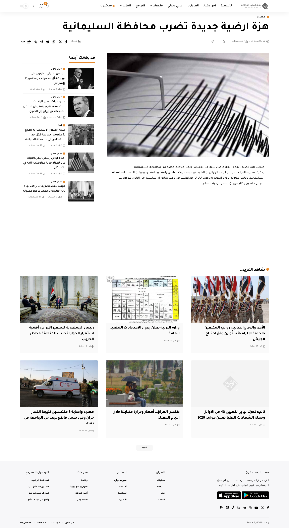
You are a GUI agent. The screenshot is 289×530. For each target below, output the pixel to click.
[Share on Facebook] (66, 42)
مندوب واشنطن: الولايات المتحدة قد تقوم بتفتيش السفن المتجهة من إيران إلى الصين (44, 104)
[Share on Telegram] (41, 42)
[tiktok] (231, 510)
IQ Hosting (263, 524)
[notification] (47, 6)
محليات (260, 17)
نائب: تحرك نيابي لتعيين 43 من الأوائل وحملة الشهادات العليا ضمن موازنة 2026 (231, 418)
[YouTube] (256, 510)
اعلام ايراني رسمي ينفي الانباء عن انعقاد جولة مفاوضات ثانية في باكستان (44, 160)
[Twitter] (262, 510)
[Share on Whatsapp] (54, 42)
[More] (23, 42)
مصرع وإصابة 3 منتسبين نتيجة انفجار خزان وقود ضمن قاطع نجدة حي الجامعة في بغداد (61, 418)
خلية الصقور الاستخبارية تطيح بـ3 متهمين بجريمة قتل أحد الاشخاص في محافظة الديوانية (45, 132)
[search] (41, 6)
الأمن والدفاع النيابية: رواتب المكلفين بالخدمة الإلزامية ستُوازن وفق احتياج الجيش (232, 334)
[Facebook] (268, 510)
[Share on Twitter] (60, 42)
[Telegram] (243, 510)
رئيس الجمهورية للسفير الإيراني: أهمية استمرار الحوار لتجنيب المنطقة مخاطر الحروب (61, 334)
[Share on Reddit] (48, 42)
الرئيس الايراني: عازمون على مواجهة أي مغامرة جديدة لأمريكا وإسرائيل (45, 76)
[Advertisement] (188, 222)
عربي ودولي (56, 66)
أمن (60, 123)
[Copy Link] (35, 42)
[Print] (29, 42)
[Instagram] (249, 510)
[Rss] (237, 510)
